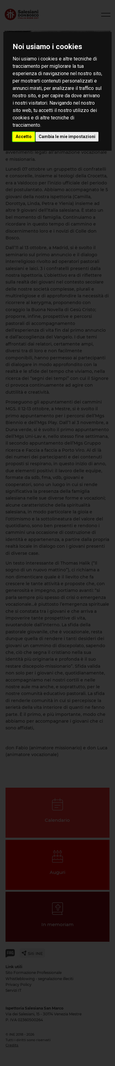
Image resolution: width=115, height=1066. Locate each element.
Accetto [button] (24, 136)
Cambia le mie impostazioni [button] (67, 136)
